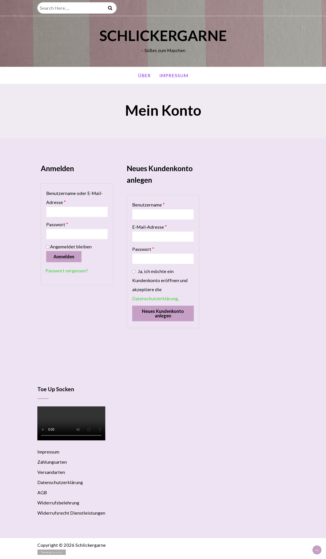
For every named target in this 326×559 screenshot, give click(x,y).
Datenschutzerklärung (155, 298)
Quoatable (57, 552)
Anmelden (63, 256)
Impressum (173, 75)
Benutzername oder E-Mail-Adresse (74, 197)
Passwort (57, 224)
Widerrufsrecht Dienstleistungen (71, 513)
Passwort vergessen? (67, 270)
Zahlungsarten (52, 462)
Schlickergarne (163, 35)
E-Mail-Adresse (149, 227)
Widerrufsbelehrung (58, 502)
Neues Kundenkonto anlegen (163, 313)
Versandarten (51, 472)
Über (144, 75)
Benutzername (148, 204)
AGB (42, 492)
